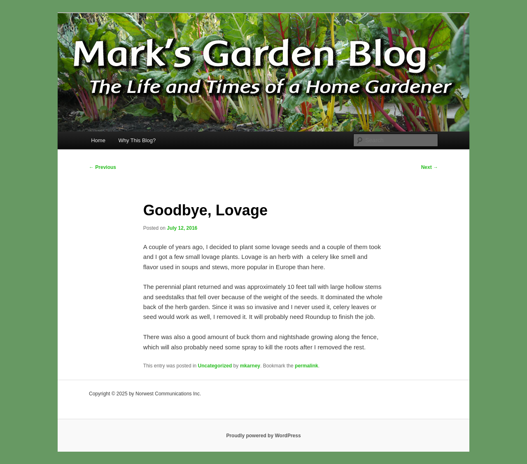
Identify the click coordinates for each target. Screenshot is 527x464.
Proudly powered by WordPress (263, 436)
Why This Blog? (137, 140)
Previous (102, 167)
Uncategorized (215, 366)
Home (98, 140)
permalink (306, 366)
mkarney (250, 366)
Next (429, 167)
